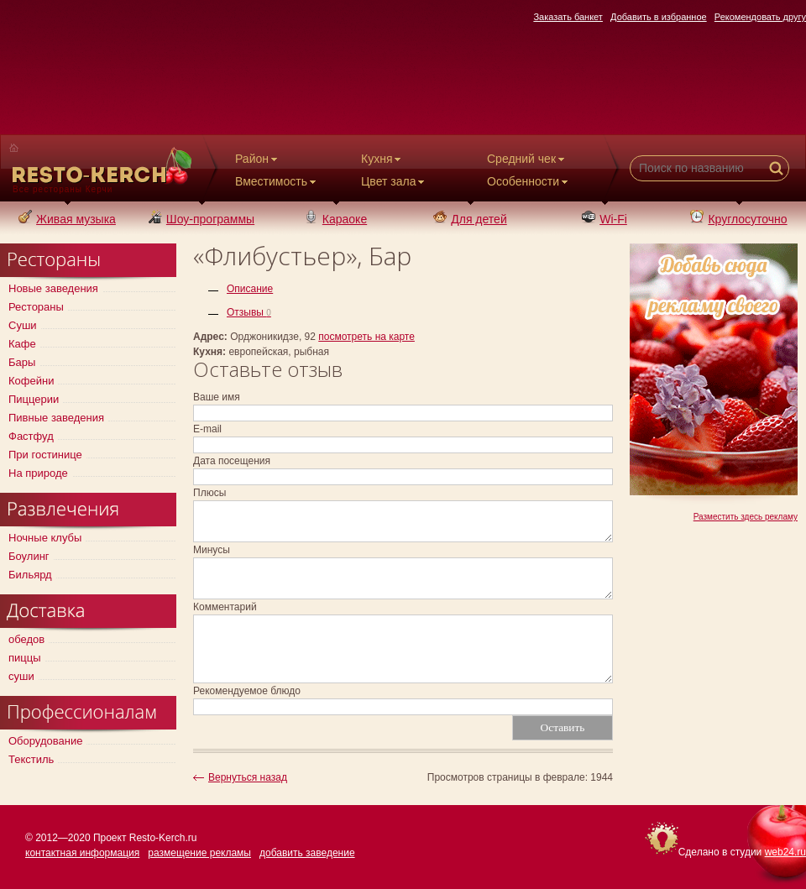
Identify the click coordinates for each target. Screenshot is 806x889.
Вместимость (277, 181)
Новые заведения (53, 288)
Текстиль (31, 759)
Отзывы (249, 312)
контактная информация (82, 853)
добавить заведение (307, 853)
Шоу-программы (201, 219)
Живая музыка (67, 219)
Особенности (529, 181)
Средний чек (527, 158)
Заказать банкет (568, 17)
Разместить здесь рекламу (745, 516)
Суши (22, 325)
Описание (250, 289)
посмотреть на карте (366, 337)
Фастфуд (31, 436)
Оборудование (45, 741)
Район (257, 158)
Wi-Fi (604, 219)
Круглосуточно (738, 219)
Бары (21, 362)
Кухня (382, 158)
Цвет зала (394, 181)
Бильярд (30, 574)
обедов (26, 639)
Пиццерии (33, 399)
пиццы (24, 657)
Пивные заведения (56, 417)
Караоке (336, 219)
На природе (38, 473)
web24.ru (785, 852)
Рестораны (36, 307)
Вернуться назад (247, 777)
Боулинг (29, 556)
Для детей (469, 219)
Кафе (22, 343)
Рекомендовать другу (760, 17)
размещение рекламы (199, 853)
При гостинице (45, 454)
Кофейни (31, 380)
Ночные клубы (44, 537)
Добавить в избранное (658, 17)
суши (21, 676)
